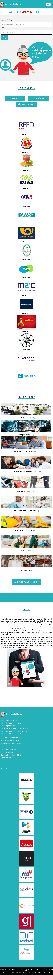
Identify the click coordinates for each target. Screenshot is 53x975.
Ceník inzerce (6, 758)
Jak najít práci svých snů (9, 726)
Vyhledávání (6, 20)
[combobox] (26, 32)
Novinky (15, 98)
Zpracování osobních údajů (11, 755)
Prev (2, 58)
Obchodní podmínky (8, 749)
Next (50, 58)
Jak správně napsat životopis (11, 720)
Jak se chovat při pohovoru (11, 723)
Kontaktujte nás (7, 752)
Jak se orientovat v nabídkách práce (14, 731)
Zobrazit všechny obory (26, 582)
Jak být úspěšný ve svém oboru (12, 734)
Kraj (2, 28)
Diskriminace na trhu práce (11, 743)
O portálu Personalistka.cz (10, 738)
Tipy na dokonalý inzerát (10, 740)
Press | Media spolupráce (10, 746)
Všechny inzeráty (27, 104)
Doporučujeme (38, 98)
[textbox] (27, 32)
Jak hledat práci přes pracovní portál (14, 728)
